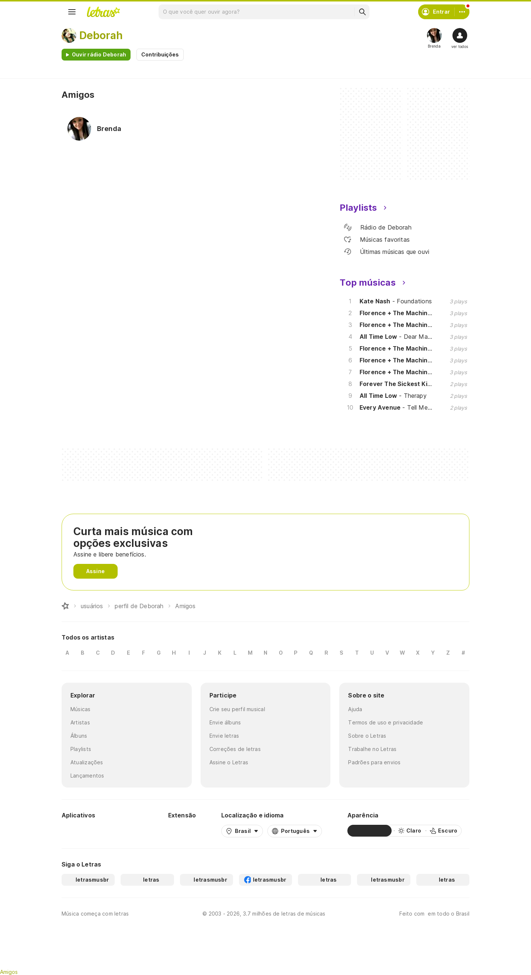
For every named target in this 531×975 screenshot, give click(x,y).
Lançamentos (87, 775)
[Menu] (72, 11)
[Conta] (462, 11)
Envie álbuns (225, 722)
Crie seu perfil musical (237, 709)
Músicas (80, 709)
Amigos (9, 972)
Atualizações (86, 762)
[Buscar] (362, 11)
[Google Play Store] (81, 831)
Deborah (101, 35)
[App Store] (125, 831)
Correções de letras (235, 749)
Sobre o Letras (367, 736)
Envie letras (224, 736)
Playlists (80, 749)
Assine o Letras (228, 762)
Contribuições (160, 54)
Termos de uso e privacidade (385, 722)
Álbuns (78, 736)
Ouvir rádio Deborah (99, 54)
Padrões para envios (374, 762)
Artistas (80, 722)
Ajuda (355, 709)
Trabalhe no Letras (372, 749)
